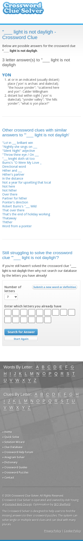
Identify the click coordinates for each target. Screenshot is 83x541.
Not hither (9, 190)
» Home (7, 432)
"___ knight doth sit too (18, 158)
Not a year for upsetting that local (26, 182)
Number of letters (12, 289)
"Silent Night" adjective (18, 150)
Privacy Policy (52, 531)
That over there (13, 210)
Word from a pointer (17, 226)
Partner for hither (14, 198)
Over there (9, 194)
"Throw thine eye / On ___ (20, 154)
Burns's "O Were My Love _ (21, 162)
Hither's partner (13, 174)
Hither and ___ (12, 170)
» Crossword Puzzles (15, 472)
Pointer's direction (15, 202)
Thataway (9, 218)
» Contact (8, 477)
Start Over (21, 339)
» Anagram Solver (13, 457)
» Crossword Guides (14, 467)
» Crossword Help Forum (17, 452)
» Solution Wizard (13, 442)
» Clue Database (12, 447)
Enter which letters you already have (32, 306)
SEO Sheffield (62, 504)
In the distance (12, 178)
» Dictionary (9, 462)
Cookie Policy (72, 531)
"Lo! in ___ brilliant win (17, 143)
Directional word (14, 166)
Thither (7, 222)
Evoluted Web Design (18, 504)
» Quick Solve (10, 437)
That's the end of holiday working (26, 214)
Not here (8, 186)
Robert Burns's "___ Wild (19, 206)
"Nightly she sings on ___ (19, 147)
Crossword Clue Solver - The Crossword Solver (23, 10)
